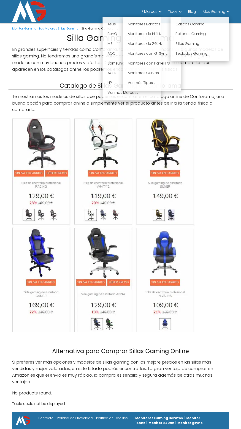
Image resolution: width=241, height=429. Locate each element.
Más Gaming (214, 11)
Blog (192, 11)
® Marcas (149, 11)
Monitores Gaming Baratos (159, 418)
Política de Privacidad (75, 418)
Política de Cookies (112, 418)
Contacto (46, 418)
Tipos (173, 11)
